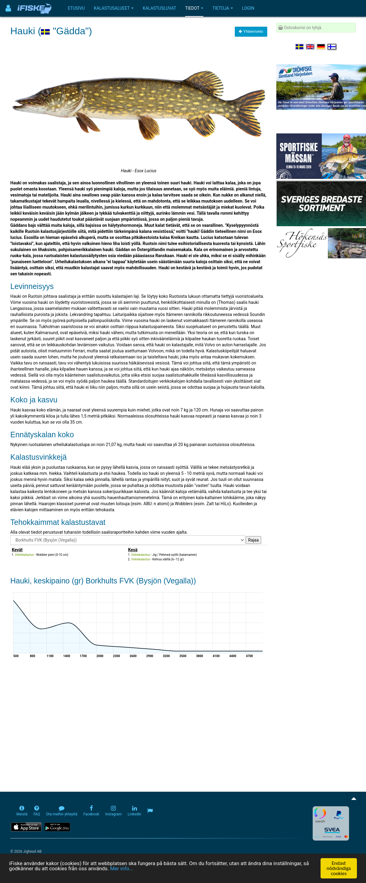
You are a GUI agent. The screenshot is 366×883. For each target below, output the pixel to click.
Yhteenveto (251, 31)
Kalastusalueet (114, 8)
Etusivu (76, 8)
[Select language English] (310, 46)
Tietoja (222, 8)
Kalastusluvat (159, 8)
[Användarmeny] (8, 8)
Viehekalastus (24, 554)
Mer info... (121, 869)
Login (248, 8)
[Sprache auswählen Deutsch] (321, 46)
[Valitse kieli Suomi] (332, 46)
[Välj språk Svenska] (299, 46)
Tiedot (194, 8)
